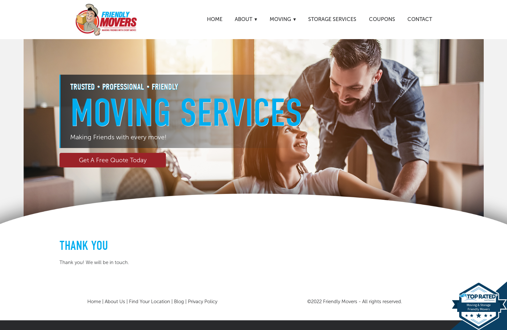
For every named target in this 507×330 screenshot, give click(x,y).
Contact (419, 19)
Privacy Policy (202, 301)
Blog (179, 301)
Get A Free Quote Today (112, 160)
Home (214, 19)
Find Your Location (149, 301)
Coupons (382, 19)
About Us (115, 301)
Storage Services (332, 19)
